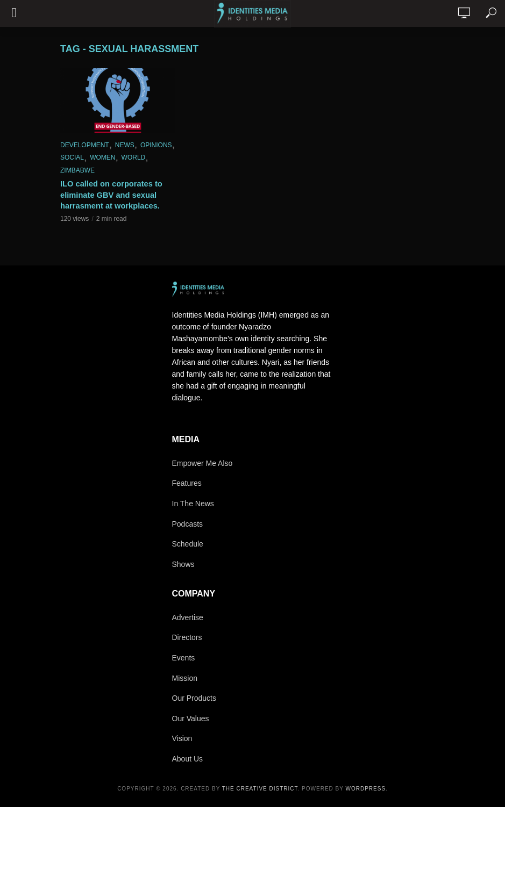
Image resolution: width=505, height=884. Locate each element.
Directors (187, 637)
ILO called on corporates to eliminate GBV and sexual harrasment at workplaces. (109, 194)
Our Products (194, 698)
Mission (184, 678)
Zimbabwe (77, 170)
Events (183, 657)
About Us (187, 758)
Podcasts (187, 524)
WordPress (366, 789)
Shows (183, 564)
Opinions (156, 145)
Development (84, 145)
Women (102, 157)
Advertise (187, 617)
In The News (193, 503)
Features (187, 483)
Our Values (190, 718)
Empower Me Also (202, 463)
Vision (182, 738)
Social (72, 157)
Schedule (187, 544)
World (134, 157)
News (124, 145)
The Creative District (260, 789)
